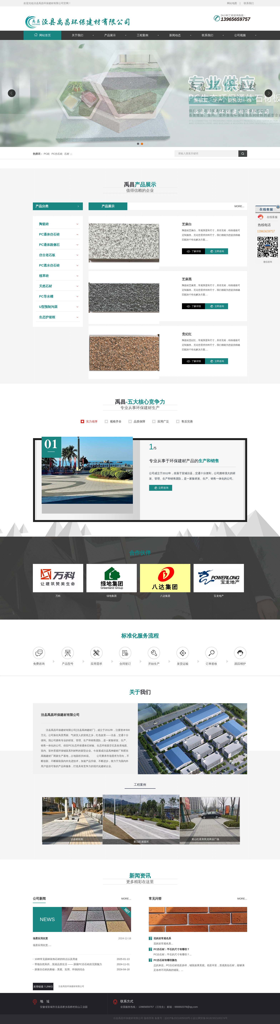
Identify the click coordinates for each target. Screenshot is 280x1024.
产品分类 (42, 206)
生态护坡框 (47, 317)
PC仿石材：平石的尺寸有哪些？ (171, 949)
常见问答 (155, 898)
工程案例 (142, 35)
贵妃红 (187, 334)
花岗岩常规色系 (162, 938)
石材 (66, 153)
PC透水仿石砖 (49, 265)
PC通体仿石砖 (49, 234)
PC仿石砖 (56, 153)
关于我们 (77, 35)
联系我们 (249, 3)
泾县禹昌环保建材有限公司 (71, 986)
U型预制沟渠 (48, 307)
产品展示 (110, 35)
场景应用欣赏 (40, 938)
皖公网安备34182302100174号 (210, 1018)
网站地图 (232, 3)
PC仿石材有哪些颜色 (165, 960)
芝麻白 (187, 224)
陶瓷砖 (44, 224)
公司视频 (240, 35)
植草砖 (44, 276)
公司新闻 (39, 898)
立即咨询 (219, 251)
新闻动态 (175, 35)
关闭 (278, 207)
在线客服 (272, 217)
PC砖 (47, 153)
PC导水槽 (46, 296)
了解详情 (196, 251)
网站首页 (42, 35)
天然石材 (45, 286)
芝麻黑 (187, 279)
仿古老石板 (47, 255)
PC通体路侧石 (49, 245)
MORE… (239, 206)
